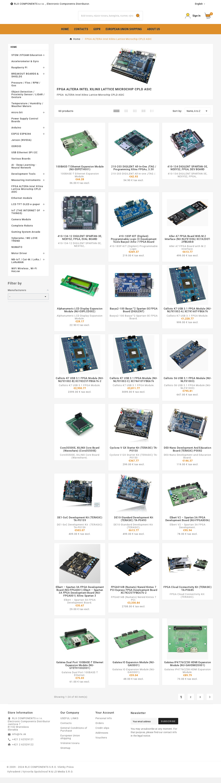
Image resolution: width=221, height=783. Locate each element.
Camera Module (21, 225)
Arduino (16, 133)
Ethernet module (21, 203)
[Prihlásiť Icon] (192, 18)
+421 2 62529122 (23, 749)
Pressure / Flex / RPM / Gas (25, 89)
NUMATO (16, 252)
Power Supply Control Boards (24, 125)
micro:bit (17, 118)
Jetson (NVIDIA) (21, 145)
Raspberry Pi (19, 73)
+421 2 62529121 (23, 744)
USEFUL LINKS (69, 723)
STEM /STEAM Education (26, 60)
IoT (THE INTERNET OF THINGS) (25, 217)
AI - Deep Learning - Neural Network (23, 172)
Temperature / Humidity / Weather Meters (27, 110)
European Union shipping (70, 742)
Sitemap (65, 753)
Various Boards (21, 164)
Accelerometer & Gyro (25, 66)
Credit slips (102, 733)
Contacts (66, 728)
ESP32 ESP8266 (21, 139)
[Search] (105, 18)
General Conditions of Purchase (73, 735)
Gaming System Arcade (25, 237)
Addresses (101, 738)
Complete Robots (22, 231)
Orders (99, 728)
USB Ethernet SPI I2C (24, 158)
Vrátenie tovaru (70, 748)
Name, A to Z (198, 116)
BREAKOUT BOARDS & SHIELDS (25, 80)
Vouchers (101, 743)
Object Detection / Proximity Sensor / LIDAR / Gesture (28, 100)
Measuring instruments (26, 185)
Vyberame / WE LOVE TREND (24, 245)
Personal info (103, 723)
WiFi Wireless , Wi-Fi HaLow (24, 275)
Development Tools (23, 179)
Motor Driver (19, 258)
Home (14, 52)
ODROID (16, 151)
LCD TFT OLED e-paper (25, 209)
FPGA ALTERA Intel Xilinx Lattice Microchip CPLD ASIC (27, 194)
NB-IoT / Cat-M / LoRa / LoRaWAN (26, 266)
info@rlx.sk (19, 739)
